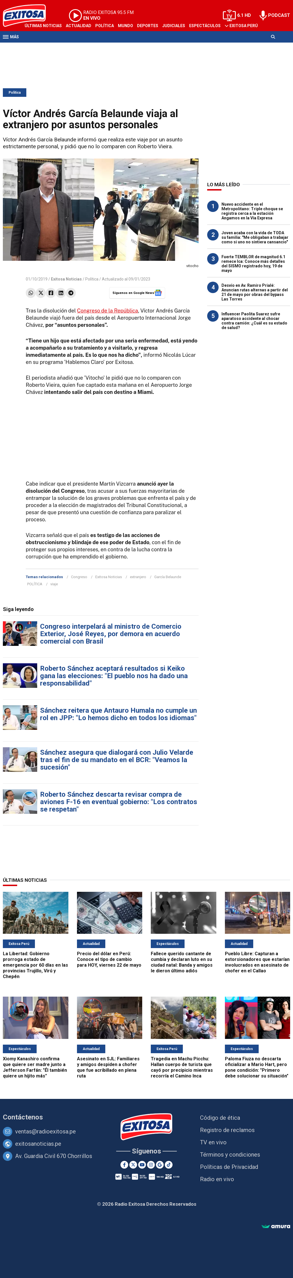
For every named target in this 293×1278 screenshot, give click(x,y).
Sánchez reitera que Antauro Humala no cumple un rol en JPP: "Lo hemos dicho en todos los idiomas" (118, 714)
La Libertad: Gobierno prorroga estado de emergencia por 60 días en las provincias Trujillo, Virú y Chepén (35, 965)
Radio (58, 48)
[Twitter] (133, 1165)
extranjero (138, 577)
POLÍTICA (34, 584)
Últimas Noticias (43, 25)
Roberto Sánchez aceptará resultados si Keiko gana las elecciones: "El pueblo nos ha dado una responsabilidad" (114, 675)
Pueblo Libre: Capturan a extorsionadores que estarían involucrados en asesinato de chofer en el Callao (257, 962)
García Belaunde (167, 577)
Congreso (79, 577)
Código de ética (220, 1117)
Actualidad (78, 25)
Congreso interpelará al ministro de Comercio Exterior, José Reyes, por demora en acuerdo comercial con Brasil (110, 633)
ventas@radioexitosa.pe (45, 1131)
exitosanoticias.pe (38, 1143)
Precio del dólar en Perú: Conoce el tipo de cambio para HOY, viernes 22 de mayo (109, 959)
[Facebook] (124, 1165)
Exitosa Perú (243, 25)
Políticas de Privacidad (229, 1166)
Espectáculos (205, 25)
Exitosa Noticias (108, 577)
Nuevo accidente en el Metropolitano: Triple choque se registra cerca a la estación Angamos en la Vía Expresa (252, 211)
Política (104, 25)
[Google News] (160, 1165)
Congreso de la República (107, 311)
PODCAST (279, 15)
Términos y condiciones (230, 1154)
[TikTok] (169, 1165)
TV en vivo (213, 1142)
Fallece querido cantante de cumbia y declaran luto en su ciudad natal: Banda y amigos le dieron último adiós (182, 962)
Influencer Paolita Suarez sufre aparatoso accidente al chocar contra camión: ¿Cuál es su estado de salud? (254, 321)
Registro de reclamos (227, 1130)
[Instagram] (151, 1165)
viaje (54, 584)
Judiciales (173, 25)
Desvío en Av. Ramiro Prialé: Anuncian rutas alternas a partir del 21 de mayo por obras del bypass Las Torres (254, 292)
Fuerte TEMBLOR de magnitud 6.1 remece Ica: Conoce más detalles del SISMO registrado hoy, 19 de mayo (253, 264)
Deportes (147, 25)
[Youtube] (142, 1165)
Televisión (36, 48)
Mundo (125, 25)
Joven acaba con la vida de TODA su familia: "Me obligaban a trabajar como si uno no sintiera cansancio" (254, 237)
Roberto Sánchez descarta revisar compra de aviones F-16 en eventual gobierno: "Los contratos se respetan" (118, 801)
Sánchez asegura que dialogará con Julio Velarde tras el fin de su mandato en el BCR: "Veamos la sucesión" (116, 759)
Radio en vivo (217, 1179)
